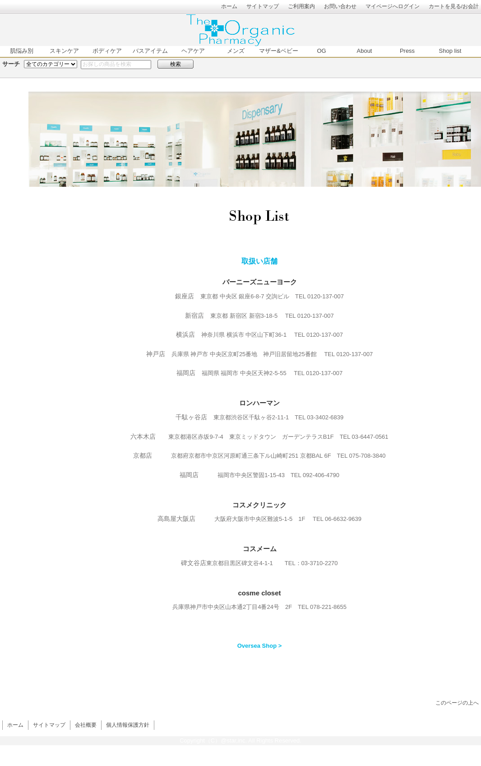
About (364, 50)
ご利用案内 (301, 6)
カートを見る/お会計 (454, 6)
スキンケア (64, 50)
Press (407, 50)
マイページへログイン (392, 6)
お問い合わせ (340, 6)
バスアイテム (150, 50)
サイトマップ (262, 6)
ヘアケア (193, 50)
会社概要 (86, 725)
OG (321, 50)
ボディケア (107, 50)
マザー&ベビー (278, 50)
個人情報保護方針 (127, 725)
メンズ (236, 50)
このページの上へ (457, 703)
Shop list (450, 50)
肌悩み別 (21, 50)
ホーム (229, 6)
